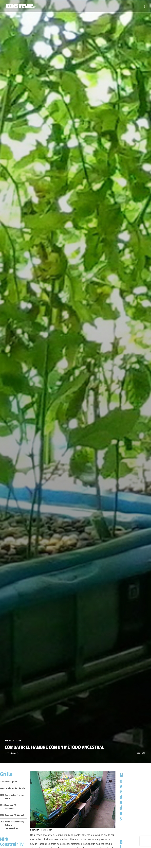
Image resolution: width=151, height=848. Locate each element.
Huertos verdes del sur (41, 830)
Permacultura (13, 740)
